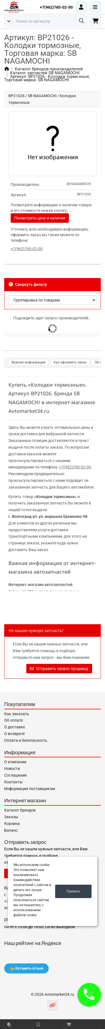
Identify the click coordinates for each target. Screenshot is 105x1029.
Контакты (13, 782)
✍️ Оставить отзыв (26, 968)
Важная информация (28, 362)
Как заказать (16, 714)
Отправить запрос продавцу (59, 668)
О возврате (14, 733)
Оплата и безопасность (25, 740)
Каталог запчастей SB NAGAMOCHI (45, 72)
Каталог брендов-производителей (49, 68)
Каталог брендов (20, 810)
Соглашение (15, 775)
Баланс (11, 830)
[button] (89, 994)
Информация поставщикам (29, 788)
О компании (15, 762)
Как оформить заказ (70, 362)
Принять (73, 891)
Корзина (12, 823)
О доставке (14, 727)
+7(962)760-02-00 (56, 7)
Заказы (11, 817)
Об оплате (13, 720)
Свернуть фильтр (28, 284)
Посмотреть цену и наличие (39, 218)
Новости (12, 768)
